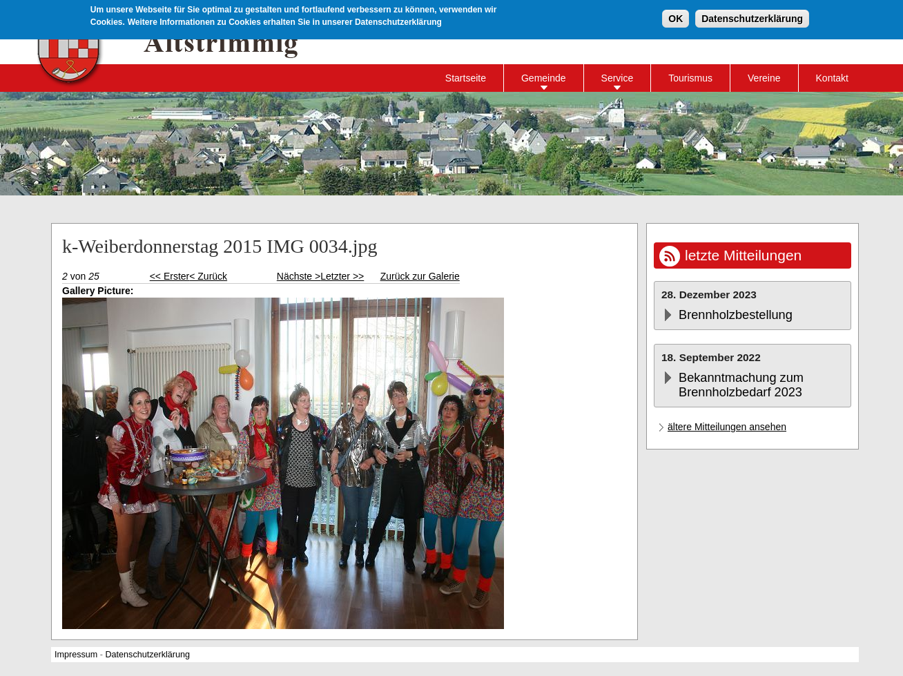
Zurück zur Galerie (420, 276)
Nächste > (298, 276)
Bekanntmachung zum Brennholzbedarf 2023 (741, 385)
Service (617, 78)
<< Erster (170, 276)
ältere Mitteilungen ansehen (727, 426)
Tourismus (690, 78)
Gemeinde (543, 78)
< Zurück (208, 276)
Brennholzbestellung (736, 315)
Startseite (465, 78)
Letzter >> (342, 276)
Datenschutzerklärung (752, 17)
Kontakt (832, 78)
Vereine (764, 78)
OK (675, 17)
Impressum (76, 654)
